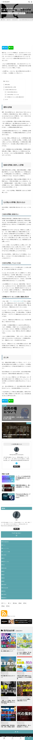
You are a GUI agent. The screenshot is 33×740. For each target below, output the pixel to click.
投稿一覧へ (16, 466)
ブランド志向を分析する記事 (16, 301)
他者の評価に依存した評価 (9, 87)
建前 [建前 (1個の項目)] (21, 603)
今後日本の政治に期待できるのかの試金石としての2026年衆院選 (24, 677)
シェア (12, 738)
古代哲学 (4, 554)
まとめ (5, 99)
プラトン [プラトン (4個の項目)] (4, 603)
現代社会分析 (21, 13)
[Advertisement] (16, 34)
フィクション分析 (6, 551)
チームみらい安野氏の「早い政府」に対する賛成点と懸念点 (24, 653)
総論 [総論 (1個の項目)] (3, 606)
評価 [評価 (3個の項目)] (8, 606)
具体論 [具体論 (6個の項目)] (15, 603)
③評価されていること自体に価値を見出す (14, 97)
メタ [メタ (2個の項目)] (10, 603)
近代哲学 (4, 594)
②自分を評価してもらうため (12, 94)
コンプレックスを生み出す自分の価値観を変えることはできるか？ (23, 478)
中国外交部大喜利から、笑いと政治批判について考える (23, 486)
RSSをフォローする (8, 616)
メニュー (21, 738)
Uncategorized (6, 541)
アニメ (4, 545)
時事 (13, 485)
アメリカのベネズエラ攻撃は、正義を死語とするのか (24, 700)
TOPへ (29, 738)
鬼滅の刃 (4, 597)
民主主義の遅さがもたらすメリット (8, 676)
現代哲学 (4, 584)
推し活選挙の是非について (7, 651)
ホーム (4, 738)
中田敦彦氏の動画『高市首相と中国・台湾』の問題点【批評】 (8, 726)
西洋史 (4, 591)
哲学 (3, 558)
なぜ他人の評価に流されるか (10, 89)
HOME (3, 19)
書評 (3, 581)
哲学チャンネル (6, 561)
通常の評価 (6, 84)
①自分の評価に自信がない (11, 92)
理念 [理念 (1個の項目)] (25, 603)
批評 (3, 571)
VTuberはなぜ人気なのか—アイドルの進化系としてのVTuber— (23, 495)
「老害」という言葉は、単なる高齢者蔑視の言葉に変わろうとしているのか (8, 702)
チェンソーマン (6, 548)
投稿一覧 (8, 19)
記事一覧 (16, 528)
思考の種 (12, 476)
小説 (3, 564)
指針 (3, 574)
